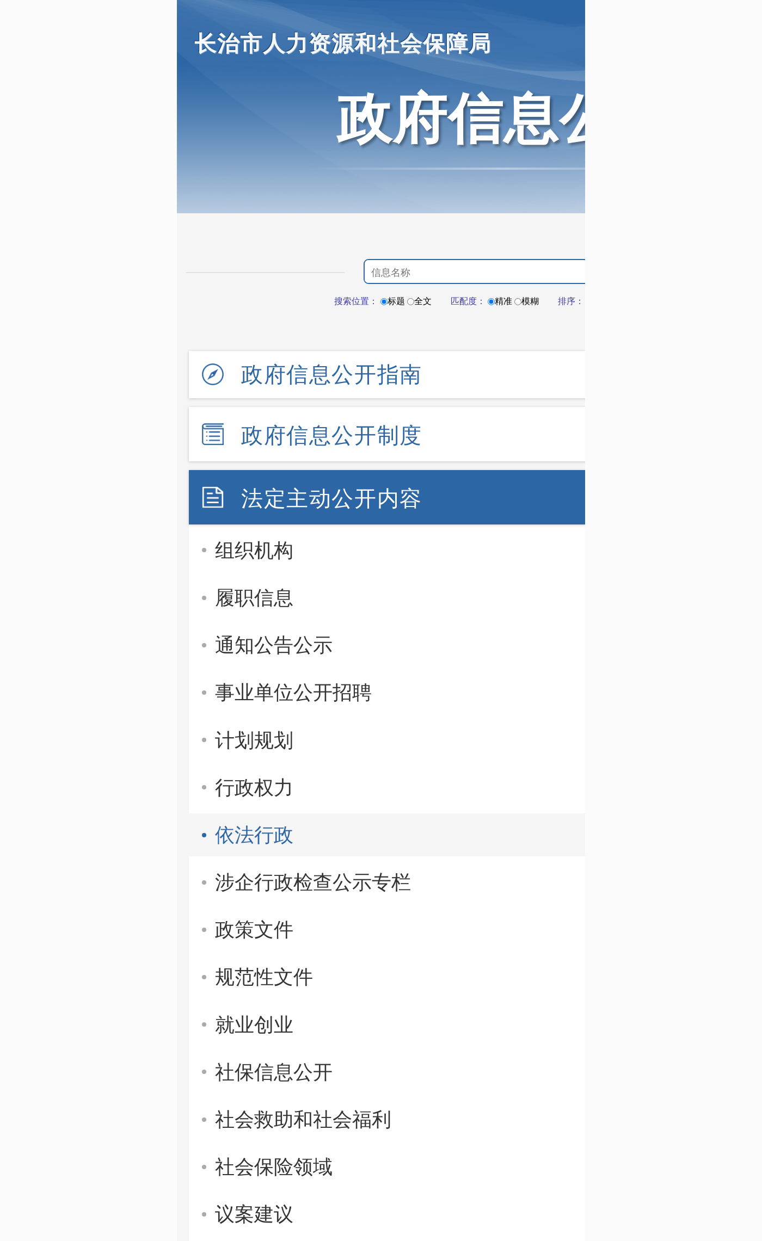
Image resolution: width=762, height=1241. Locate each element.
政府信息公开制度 (331, 435)
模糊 (526, 301)
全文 (419, 301)
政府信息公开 (503, 118)
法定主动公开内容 (331, 498)
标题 (392, 301)
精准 (500, 301)
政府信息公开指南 (331, 374)
